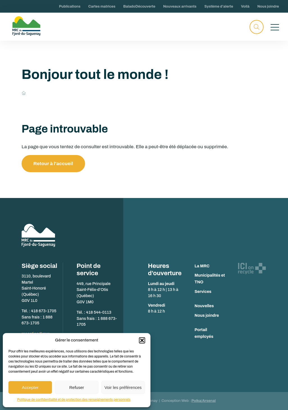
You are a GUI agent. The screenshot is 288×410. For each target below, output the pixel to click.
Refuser (76, 387)
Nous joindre (268, 6)
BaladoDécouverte (139, 6)
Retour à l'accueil (53, 163)
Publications (69, 6)
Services (203, 291)
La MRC (202, 266)
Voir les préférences (123, 387)
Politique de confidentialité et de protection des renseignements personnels (74, 400)
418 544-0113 (98, 312)
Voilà (245, 6)
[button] (142, 340)
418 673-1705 (43, 311)
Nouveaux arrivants (179, 6)
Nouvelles (204, 306)
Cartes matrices (102, 6)
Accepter (30, 387)
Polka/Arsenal (203, 401)
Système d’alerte (218, 6)
